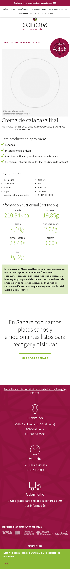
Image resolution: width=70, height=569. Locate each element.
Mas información (35, 506)
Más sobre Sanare (35, 358)
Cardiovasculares (43, 126)
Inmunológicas (22, 129)
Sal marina (9, 179)
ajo (39, 183)
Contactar (47, 13)
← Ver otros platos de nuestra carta (21, 42)
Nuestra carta (39, 9)
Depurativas (59, 126)
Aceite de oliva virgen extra (16, 195)
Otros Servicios (24, 13)
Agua (6, 191)
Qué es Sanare (8, 9)
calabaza (42, 191)
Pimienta (42, 187)
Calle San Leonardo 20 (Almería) (35, 424)
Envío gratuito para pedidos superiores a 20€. (35, 3)
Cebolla (7, 187)
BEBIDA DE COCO (46, 195)
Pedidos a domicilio (58, 9)
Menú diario (23, 9)
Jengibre (41, 179)
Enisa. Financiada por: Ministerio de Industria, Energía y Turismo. (35, 391)
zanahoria (9, 183)
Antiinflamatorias (24, 126)
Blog (37, 13)
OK (7, 565)
